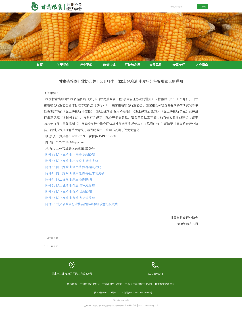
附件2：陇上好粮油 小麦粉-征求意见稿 (71, 161)
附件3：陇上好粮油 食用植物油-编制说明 (73, 167)
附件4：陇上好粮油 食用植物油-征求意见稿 (74, 173)
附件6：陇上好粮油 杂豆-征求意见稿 (70, 185)
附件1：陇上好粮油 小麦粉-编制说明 (70, 154)
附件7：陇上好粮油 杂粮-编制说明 (68, 191)
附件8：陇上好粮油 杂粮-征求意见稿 (70, 198)
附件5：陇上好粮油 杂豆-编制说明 (68, 179)
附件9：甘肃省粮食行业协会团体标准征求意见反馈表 (81, 204)
